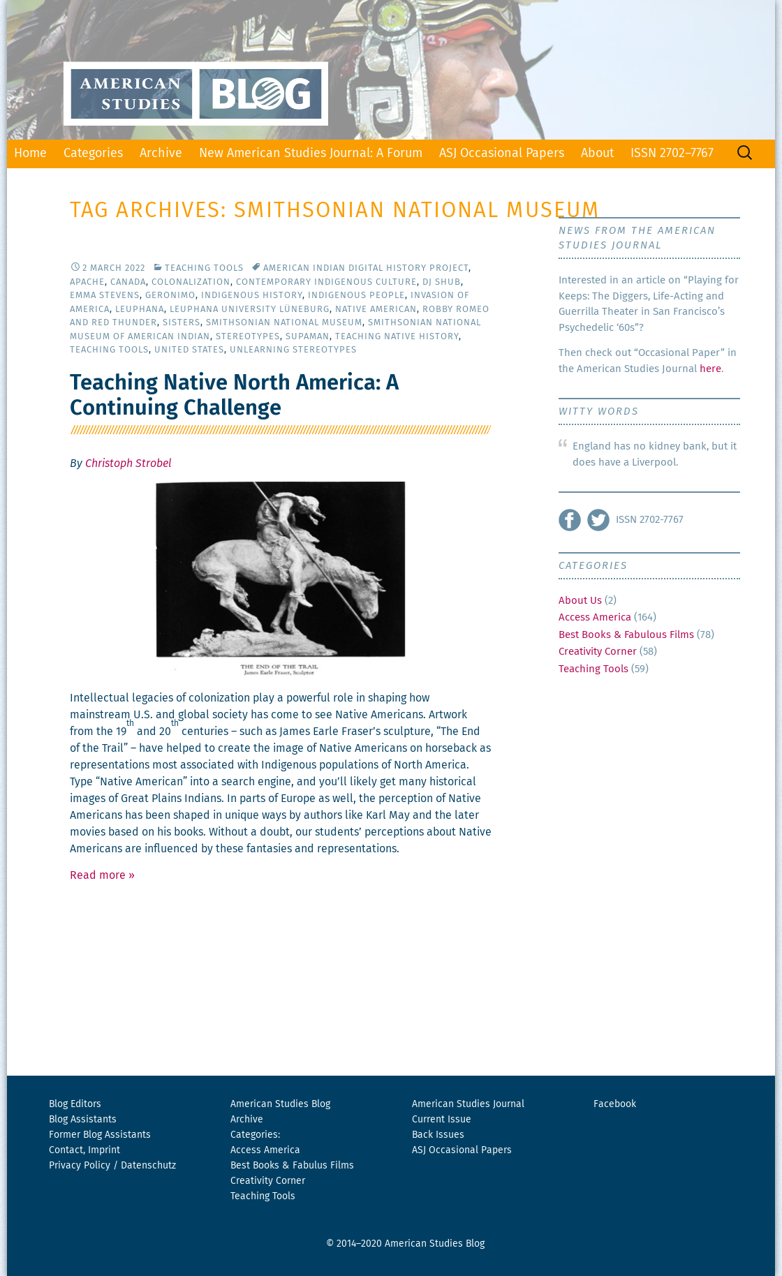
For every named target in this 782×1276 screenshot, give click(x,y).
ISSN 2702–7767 (672, 153)
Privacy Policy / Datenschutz (112, 1166)
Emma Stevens (105, 295)
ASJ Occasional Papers (501, 153)
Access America (595, 617)
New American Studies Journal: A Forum (310, 153)
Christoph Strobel (128, 463)
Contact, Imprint (84, 1150)
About (597, 153)
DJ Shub (441, 282)
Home (30, 153)
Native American (376, 309)
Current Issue (441, 1120)
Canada (128, 282)
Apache (87, 282)
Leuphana (139, 309)
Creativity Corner (598, 651)
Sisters (181, 322)
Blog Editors (75, 1104)
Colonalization (191, 282)
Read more (102, 875)
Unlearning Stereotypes (293, 350)
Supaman (308, 336)
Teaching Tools (204, 268)
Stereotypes (248, 336)
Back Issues (438, 1135)
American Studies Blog (280, 1104)
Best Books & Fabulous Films (626, 635)
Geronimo (170, 295)
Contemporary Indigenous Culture (326, 282)
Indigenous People (356, 295)
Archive (161, 153)
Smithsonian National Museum (284, 322)
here (710, 369)
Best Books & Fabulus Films (292, 1166)
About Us (580, 600)
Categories (93, 153)
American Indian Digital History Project (366, 268)
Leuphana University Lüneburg (250, 309)
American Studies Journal (468, 1104)
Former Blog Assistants (100, 1135)
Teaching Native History (397, 336)
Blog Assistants (83, 1120)
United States (189, 350)
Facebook (614, 1104)
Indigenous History (251, 295)
